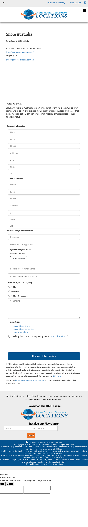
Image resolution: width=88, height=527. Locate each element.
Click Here (57, 376)
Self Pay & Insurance (18, 296)
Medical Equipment (15, 396)
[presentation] (28, 344)
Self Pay (12, 287)
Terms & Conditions (52, 399)
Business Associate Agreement (50, 442)
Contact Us (65, 396)
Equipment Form (21, 331)
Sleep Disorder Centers (36, 396)
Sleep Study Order (22, 326)
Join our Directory (56, 2)
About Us (53, 396)
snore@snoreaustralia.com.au (20, 59)
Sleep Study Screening (24, 329)
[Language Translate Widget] (3, 2)
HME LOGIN (75, 2)
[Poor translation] (10, 484)
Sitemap (33, 442)
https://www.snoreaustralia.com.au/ (19, 52)
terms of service (57, 336)
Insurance (13, 291)
